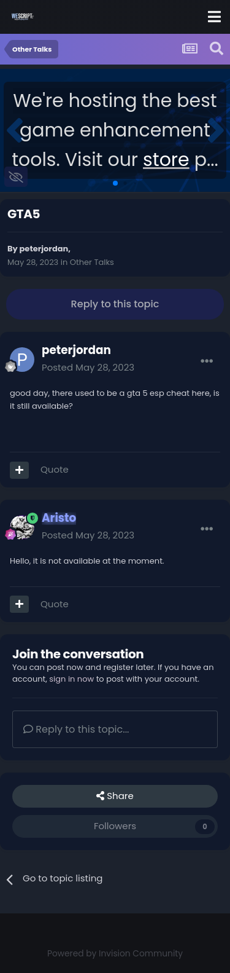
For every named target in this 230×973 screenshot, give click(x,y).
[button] (14, 130)
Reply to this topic (115, 304)
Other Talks (92, 262)
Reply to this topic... (76, 729)
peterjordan (44, 248)
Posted (88, 367)
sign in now (71, 679)
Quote (54, 469)
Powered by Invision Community (115, 953)
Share (114, 796)
